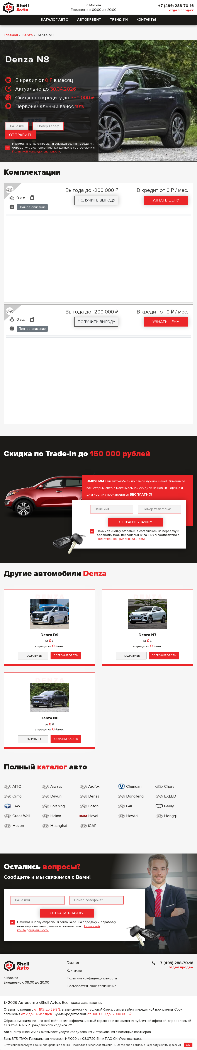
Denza (27, 35)
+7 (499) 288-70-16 (176, 5)
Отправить (20, 134)
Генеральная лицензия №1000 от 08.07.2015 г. (65, 1038)
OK (188, 1045)
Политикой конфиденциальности (36, 151)
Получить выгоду (96, 200)
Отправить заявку (135, 522)
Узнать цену (166, 200)
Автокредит (89, 19)
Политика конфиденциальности (92, 978)
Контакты (146, 19)
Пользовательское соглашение (91, 986)
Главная (11, 35)
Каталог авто (54, 19)
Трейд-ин (119, 19)
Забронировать (66, 655)
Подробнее (33, 655)
